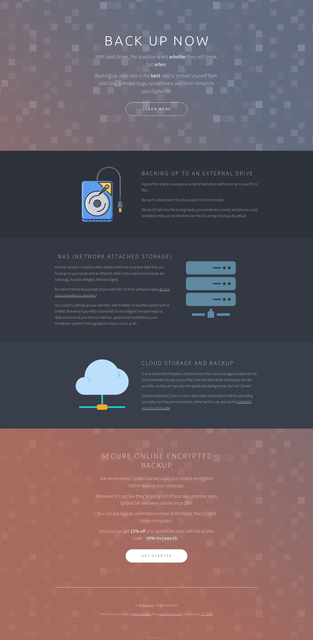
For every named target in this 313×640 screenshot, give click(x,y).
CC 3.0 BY (207, 614)
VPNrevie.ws (145, 605)
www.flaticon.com (171, 614)
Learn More (157, 109)
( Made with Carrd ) (156, 638)
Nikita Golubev (142, 614)
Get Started (157, 556)
